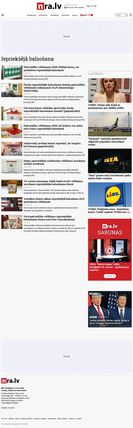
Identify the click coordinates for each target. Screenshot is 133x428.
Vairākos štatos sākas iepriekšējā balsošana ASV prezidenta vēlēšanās (54, 200)
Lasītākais (95, 73)
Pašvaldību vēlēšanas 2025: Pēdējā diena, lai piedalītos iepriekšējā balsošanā (51, 68)
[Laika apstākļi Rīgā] (92, 6)
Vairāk (110, 276)
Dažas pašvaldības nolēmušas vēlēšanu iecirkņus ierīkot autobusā (54, 162)
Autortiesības (52, 419)
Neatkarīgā (31, 15)
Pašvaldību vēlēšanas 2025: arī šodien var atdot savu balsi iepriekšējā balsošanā (53, 127)
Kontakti (78, 419)
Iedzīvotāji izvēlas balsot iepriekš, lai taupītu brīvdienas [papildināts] (52, 145)
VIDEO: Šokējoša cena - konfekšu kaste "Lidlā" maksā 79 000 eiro (108, 210)
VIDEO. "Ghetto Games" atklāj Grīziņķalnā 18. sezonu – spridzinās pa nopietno (109, 267)
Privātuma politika (26, 419)
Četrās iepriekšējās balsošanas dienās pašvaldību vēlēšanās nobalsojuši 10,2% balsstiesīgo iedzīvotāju (54, 87)
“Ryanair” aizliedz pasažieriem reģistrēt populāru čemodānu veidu (107, 141)
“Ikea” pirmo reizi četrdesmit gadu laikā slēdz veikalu (109, 177)
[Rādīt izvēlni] (2, 15)
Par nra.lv (4, 419)
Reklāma (11, 419)
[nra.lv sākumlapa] (49, 6)
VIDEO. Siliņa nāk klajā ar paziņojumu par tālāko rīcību (106, 106)
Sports (75, 15)
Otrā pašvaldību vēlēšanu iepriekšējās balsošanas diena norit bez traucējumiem (49, 218)
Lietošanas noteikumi (40, 419)
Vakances (72, 419)
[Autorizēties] (130, 15)
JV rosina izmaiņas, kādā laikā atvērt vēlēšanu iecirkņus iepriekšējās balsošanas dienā (53, 183)
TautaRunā (54, 15)
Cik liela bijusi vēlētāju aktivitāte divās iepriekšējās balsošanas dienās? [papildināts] (52, 109)
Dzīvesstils (43, 15)
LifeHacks (65, 15)
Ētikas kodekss (62, 419)
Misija (17, 419)
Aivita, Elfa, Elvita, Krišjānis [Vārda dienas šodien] (74, 7)
